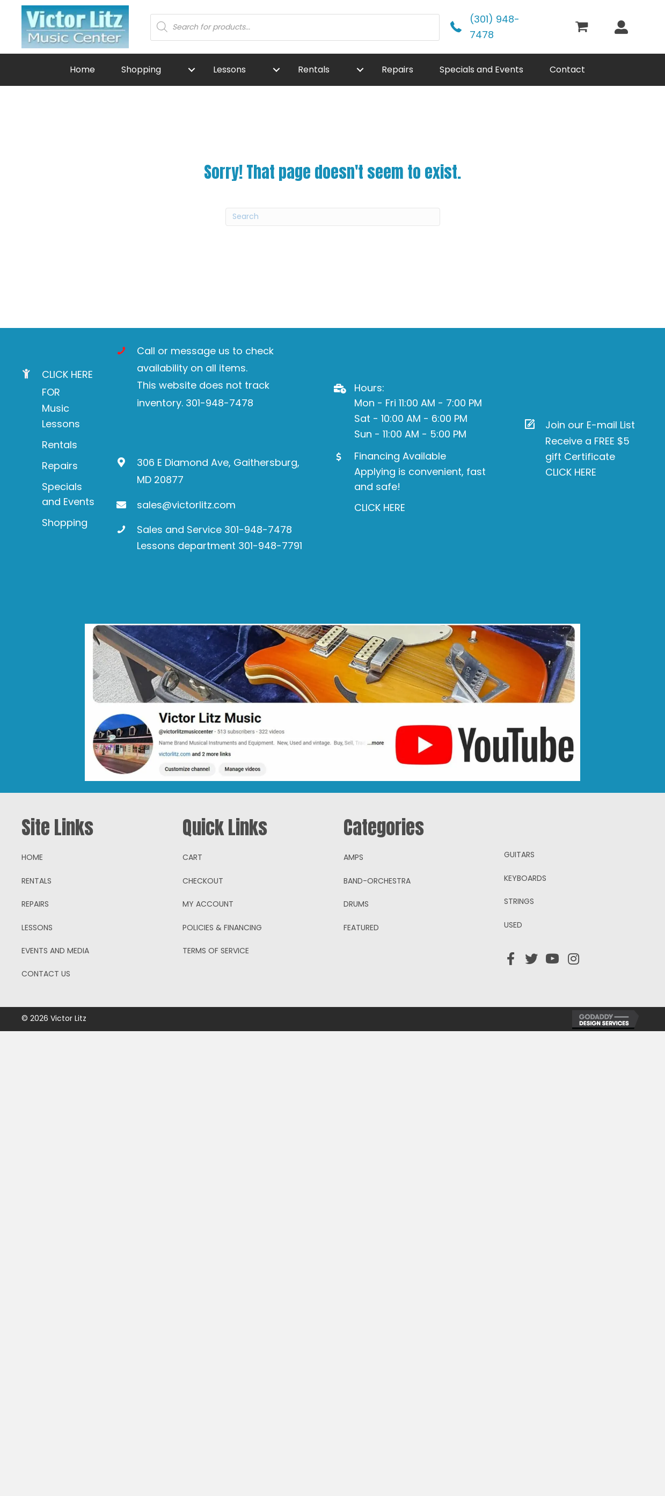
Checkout (202, 921)
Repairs (60, 465)
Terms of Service (215, 991)
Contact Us (45, 1014)
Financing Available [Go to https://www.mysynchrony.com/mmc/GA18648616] (400, 456)
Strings (519, 941)
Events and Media (55, 991)
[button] (191, 69)
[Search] (332, 217)
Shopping (64, 522)
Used (513, 965)
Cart (192, 897)
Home (32, 897)
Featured (361, 967)
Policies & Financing (222, 967)
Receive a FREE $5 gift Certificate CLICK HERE (587, 456)
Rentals (59, 444)
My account (207, 944)
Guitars (519, 894)
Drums (356, 944)
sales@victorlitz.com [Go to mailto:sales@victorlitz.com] (186, 505)
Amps (353, 897)
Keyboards (525, 918)
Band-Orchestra (377, 921)
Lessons (37, 967)
